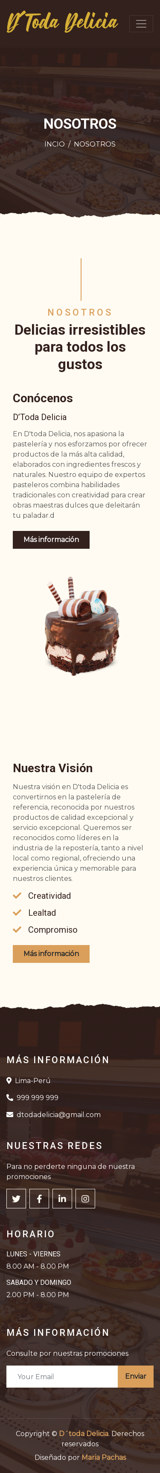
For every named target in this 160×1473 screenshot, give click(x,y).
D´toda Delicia (83, 1434)
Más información (51, 540)
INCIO (54, 144)
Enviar (135, 1376)
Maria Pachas (103, 1457)
